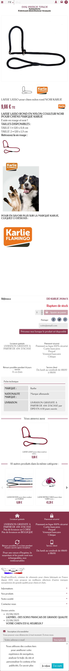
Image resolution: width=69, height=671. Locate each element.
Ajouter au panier (55, 312)
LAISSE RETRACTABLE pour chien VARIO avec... (50, 498)
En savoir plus (26, 665)
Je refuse (46, 665)
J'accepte (57, 665)
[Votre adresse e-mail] (28, 639)
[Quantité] (38, 312)
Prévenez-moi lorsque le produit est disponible (43, 331)
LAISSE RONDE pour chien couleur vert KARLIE (19, 498)
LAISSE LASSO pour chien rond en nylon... (35, 453)
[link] (53, 319)
